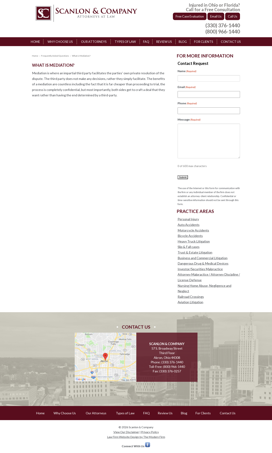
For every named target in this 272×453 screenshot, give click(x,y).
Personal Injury (188, 219)
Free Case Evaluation (190, 16)
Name (187, 71)
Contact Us (231, 42)
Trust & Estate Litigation (195, 252)
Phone (187, 103)
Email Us (216, 16)
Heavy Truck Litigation (194, 241)
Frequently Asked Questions (55, 55)
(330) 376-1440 (222, 25)
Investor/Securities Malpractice (200, 269)
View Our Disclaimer (126, 432)
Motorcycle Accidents (193, 230)
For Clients (203, 42)
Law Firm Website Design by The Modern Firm (136, 437)
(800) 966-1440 (222, 31)
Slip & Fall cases (188, 247)
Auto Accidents (188, 225)
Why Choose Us (60, 42)
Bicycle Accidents (190, 236)
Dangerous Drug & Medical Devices (203, 263)
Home (35, 42)
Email (187, 87)
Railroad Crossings (191, 297)
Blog (183, 42)
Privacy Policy (150, 432)
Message (189, 119)
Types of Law (125, 42)
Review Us (164, 42)
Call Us (232, 16)
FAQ (146, 42)
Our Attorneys (94, 42)
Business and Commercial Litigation (203, 258)
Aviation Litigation (190, 302)
